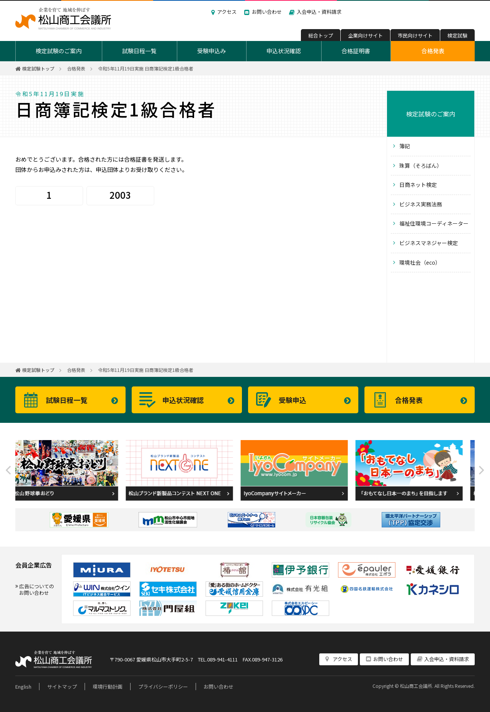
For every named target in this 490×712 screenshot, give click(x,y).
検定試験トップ (38, 68)
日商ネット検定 (418, 184)
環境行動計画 (107, 686)
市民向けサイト (415, 35)
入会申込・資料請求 (319, 11)
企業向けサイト (365, 35)
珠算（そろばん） (420, 165)
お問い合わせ (267, 11)
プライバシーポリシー (163, 686)
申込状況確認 (283, 51)
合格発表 (432, 51)
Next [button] (481, 470)
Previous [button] (8, 470)
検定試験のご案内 (59, 51)
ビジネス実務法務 (420, 204)
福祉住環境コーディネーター (434, 223)
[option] (72, 470)
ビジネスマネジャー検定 (428, 243)
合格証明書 (355, 51)
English (23, 686)
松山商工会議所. (416, 686)
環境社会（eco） (420, 262)
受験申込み (211, 51)
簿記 (404, 146)
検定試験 (457, 35)
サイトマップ (62, 686)
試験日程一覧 (139, 51)
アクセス (227, 11)
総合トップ (320, 35)
